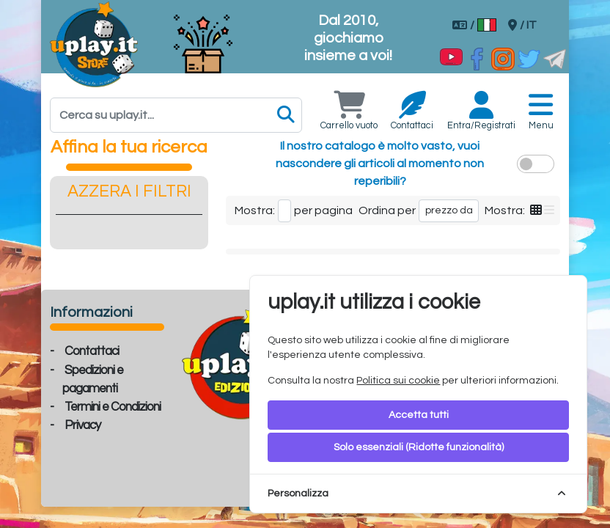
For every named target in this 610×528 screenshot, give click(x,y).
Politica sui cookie (398, 380)
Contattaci (92, 351)
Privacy (82, 425)
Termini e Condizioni (113, 407)
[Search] (176, 115)
